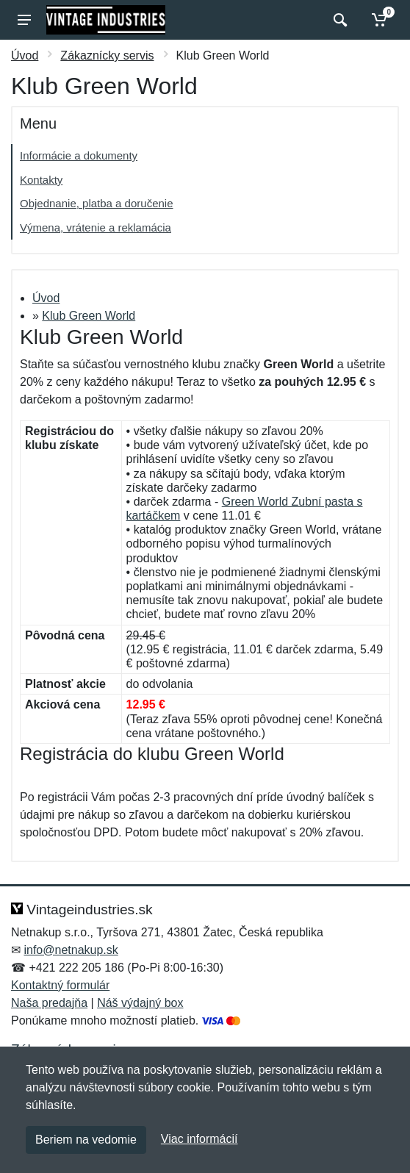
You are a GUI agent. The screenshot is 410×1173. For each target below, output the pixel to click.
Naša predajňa (49, 1003)
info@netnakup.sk (71, 950)
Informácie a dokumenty (78, 155)
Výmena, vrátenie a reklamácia (95, 227)
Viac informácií (199, 1139)
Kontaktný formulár (60, 985)
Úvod (24, 55)
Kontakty (41, 179)
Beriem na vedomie (86, 1139)
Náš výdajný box (140, 1003)
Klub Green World (88, 315)
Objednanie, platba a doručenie (96, 203)
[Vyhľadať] (338, 19)
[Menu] (24, 20)
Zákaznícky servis (107, 55)
